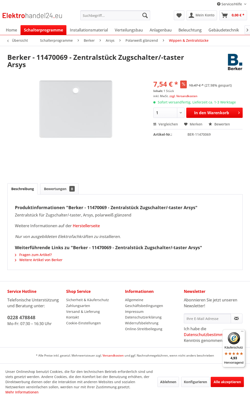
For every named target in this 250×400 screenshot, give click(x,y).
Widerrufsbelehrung (141, 323)
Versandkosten (113, 355)
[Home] (11, 30)
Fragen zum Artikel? (33, 254)
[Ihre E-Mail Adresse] (207, 318)
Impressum (134, 311)
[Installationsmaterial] (88, 30)
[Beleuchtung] (190, 30)
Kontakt (72, 317)
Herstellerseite (86, 225)
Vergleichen (165, 124)
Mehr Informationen (22, 392)
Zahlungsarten (78, 305)
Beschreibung (22, 188)
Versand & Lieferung (83, 311)
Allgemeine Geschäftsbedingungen (144, 302)
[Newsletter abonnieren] (236, 318)
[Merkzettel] (179, 15)
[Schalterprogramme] (43, 30)
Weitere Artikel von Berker (38, 259)
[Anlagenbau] (160, 30)
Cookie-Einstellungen (83, 323)
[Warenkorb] (233, 15)
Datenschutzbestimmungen (209, 334)
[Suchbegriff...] (115, 15)
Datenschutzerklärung (143, 317)
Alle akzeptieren (227, 381)
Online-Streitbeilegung (143, 329)
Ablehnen (168, 381)
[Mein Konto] (202, 15)
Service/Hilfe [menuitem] (230, 4)
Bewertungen (59, 189)
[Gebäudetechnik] (223, 30)
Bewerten (219, 124)
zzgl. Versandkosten (183, 96)
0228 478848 (21, 317)
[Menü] (242, 332)
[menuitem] (115, 15)
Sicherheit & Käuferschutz (87, 299)
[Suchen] (145, 15)
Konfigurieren (195, 381)
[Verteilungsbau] (128, 30)
